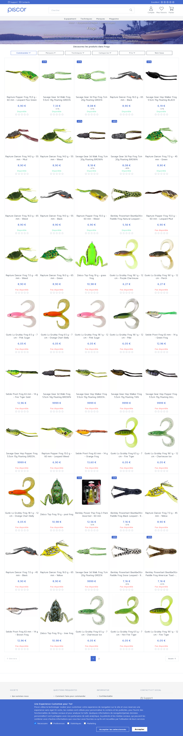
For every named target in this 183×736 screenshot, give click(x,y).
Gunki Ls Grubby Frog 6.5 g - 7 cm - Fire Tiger (126, 455)
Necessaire (42, 723)
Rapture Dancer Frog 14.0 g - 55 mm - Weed (56, 158)
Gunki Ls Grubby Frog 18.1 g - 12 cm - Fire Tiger (161, 633)
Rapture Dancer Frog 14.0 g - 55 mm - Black (56, 217)
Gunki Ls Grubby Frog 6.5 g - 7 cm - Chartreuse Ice (91, 633)
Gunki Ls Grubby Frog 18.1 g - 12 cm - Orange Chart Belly (21, 514)
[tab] (26, 691)
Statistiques (75, 723)
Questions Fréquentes (65, 690)
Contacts (24, 2)
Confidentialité (106, 696)
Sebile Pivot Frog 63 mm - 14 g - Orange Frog (92, 455)
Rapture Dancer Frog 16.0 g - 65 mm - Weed (21, 217)
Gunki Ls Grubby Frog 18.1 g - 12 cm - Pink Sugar (91, 336)
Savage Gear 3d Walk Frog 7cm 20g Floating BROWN (91, 158)
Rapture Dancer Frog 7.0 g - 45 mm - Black (22, 573)
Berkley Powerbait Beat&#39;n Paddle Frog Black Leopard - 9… (126, 514)
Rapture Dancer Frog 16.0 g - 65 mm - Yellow (56, 573)
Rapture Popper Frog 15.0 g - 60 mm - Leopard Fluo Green (22, 98)
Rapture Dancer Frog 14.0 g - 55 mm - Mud (21, 158)
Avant (172, 658)
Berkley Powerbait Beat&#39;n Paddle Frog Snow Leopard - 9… (126, 573)
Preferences (59, 723)
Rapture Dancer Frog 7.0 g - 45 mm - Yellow (161, 514)
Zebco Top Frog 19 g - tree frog (56, 633)
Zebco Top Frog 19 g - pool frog (56, 514)
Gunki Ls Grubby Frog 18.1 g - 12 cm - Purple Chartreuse (126, 277)
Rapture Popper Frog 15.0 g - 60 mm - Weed (91, 217)
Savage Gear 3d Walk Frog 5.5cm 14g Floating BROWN (56, 395)
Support (13, 2)
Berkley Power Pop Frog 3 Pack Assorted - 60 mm (91, 514)
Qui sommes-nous (20, 696)
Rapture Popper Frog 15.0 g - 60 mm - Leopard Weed (57, 455)
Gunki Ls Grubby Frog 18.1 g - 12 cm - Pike (126, 336)
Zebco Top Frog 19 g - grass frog (91, 277)
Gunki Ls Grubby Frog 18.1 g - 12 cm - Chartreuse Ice (161, 455)
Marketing (91, 723)
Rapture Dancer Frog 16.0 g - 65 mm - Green (56, 277)
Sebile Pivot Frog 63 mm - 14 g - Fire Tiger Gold (22, 395)
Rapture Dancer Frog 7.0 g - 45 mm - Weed (22, 277)
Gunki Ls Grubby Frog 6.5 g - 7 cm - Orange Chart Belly (56, 336)
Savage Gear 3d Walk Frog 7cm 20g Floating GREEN (91, 573)
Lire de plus (133, 40)
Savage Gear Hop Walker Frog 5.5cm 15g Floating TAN (126, 395)
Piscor (71, 22)
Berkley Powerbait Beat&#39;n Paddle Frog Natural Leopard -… (126, 217)
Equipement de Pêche (87, 22)
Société (14, 690)
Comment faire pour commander (70, 696)
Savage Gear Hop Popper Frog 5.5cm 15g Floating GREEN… (21, 455)
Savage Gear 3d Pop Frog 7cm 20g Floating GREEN (91, 98)
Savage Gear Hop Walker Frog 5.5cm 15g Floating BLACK (161, 98)
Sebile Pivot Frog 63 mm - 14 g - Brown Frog (22, 633)
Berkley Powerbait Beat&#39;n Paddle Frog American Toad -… (161, 573)
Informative (103, 690)
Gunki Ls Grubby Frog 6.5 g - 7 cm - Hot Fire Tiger (126, 633)
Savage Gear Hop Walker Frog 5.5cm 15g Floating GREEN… (91, 395)
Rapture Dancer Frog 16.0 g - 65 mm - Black (126, 98)
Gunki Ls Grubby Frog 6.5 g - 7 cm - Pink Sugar (22, 336)
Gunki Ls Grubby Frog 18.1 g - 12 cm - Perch (161, 277)
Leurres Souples (107, 22)
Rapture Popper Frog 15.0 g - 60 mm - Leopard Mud (161, 217)
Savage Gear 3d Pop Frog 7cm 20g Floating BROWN (126, 158)
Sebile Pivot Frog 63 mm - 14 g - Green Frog (161, 336)
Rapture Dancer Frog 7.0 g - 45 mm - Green (161, 158)
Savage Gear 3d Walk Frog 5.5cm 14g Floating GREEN (56, 98)
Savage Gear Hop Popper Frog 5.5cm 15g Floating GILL (161, 395)
